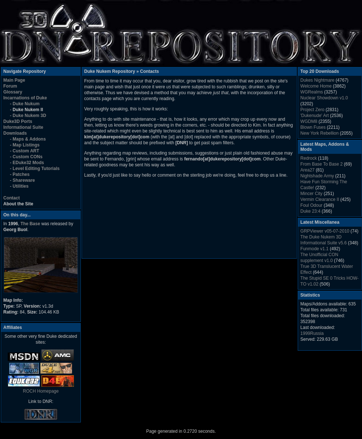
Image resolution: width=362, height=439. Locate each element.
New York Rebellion (319, 133)
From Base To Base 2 (321, 164)
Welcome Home (315, 86)
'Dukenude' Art (314, 115)
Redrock (308, 158)
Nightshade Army (317, 175)
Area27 (307, 170)
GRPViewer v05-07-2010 (324, 231)
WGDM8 (308, 121)
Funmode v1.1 (314, 248)
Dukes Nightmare (317, 80)
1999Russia (311, 333)
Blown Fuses (313, 127)
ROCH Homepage (40, 391)
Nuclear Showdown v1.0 (324, 97)
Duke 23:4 (310, 211)
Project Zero (312, 109)
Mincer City (311, 193)
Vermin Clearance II (319, 199)
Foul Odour (311, 205)
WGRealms (311, 92)
